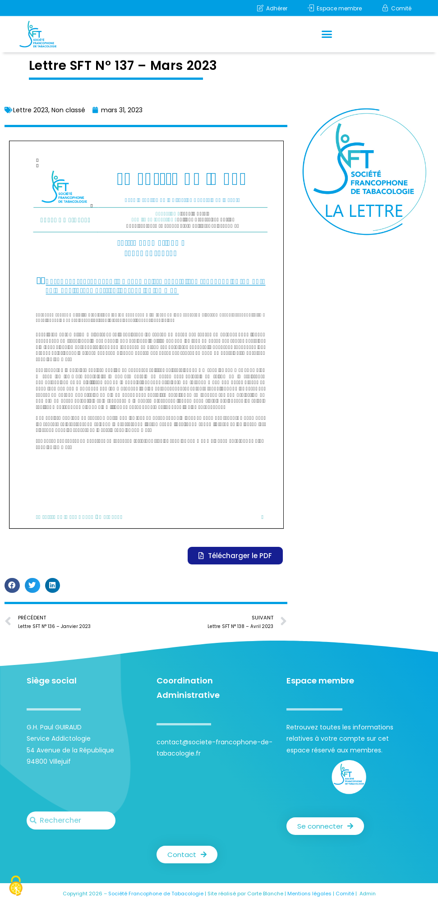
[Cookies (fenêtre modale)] (16, 887)
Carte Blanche (265, 893)
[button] (327, 34)
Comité (345, 893)
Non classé (68, 110)
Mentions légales (309, 893)
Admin (368, 893)
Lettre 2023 (30, 110)
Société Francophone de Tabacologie (155, 893)
